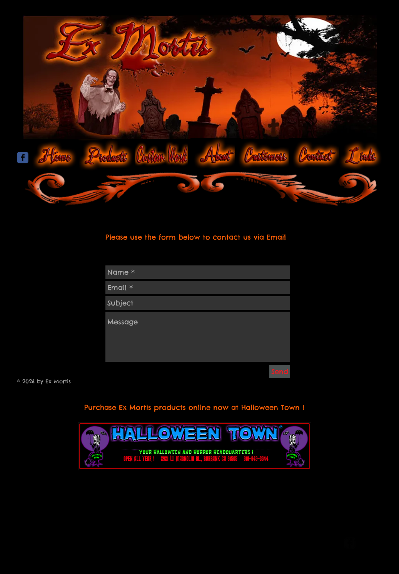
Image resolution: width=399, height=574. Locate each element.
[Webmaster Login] (308, 543)
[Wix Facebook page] (22, 157)
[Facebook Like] (200, 215)
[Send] (279, 371)
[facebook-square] (350, 543)
